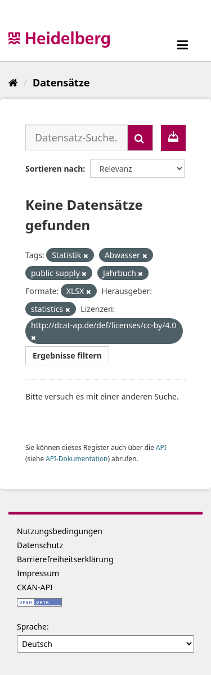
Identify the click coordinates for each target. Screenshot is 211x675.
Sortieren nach (54, 168)
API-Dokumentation (76, 458)
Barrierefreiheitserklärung (65, 559)
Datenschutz (40, 545)
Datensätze (61, 82)
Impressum (38, 573)
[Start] (13, 82)
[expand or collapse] (182, 45)
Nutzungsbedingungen (59, 531)
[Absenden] (140, 138)
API (161, 447)
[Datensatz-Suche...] (76, 137)
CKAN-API (35, 587)
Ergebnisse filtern (67, 355)
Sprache (32, 626)
